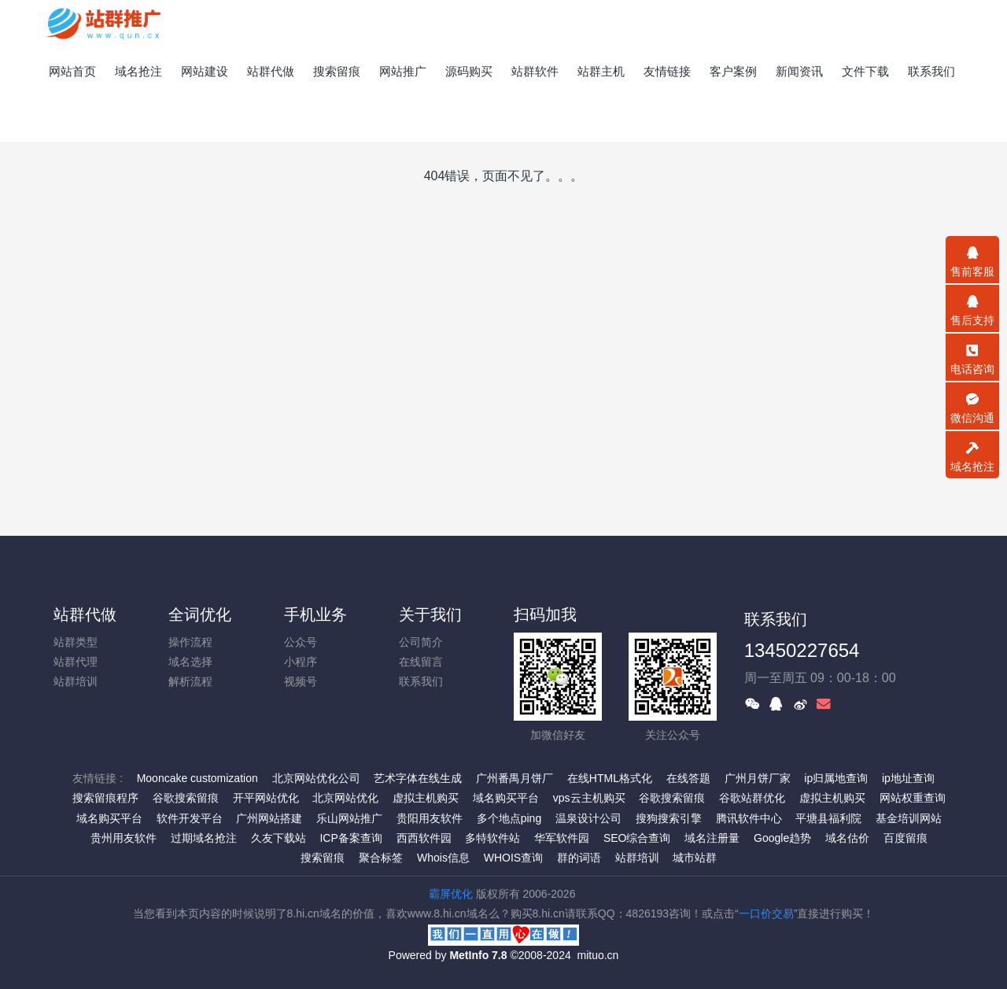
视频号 (300, 681)
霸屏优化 (451, 894)
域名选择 (190, 661)
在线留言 (421, 661)
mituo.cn (597, 955)
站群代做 (84, 614)
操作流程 (190, 642)
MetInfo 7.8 (478, 955)
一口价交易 (766, 913)
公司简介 (421, 642)
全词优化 (199, 614)
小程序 (300, 661)
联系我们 (421, 681)
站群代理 (75, 661)
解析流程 (190, 681)
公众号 (300, 642)
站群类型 (75, 642)
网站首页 (72, 71)
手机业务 (315, 614)
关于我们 (430, 614)
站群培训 (75, 681)
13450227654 (802, 650)
